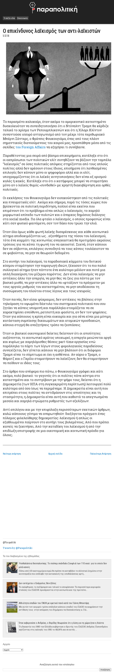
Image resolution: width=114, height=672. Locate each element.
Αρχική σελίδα (55, 453)
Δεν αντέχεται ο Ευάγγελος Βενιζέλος (37, 583)
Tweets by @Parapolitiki (17, 547)
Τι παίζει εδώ (9, 18)
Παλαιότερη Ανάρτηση (100, 453)
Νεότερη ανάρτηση (12, 453)
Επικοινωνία (22, 18)
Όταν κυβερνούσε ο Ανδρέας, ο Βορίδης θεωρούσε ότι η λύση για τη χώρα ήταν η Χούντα (61, 623)
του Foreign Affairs (30, 147)
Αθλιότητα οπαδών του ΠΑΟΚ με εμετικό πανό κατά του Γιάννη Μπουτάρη (54, 603)
